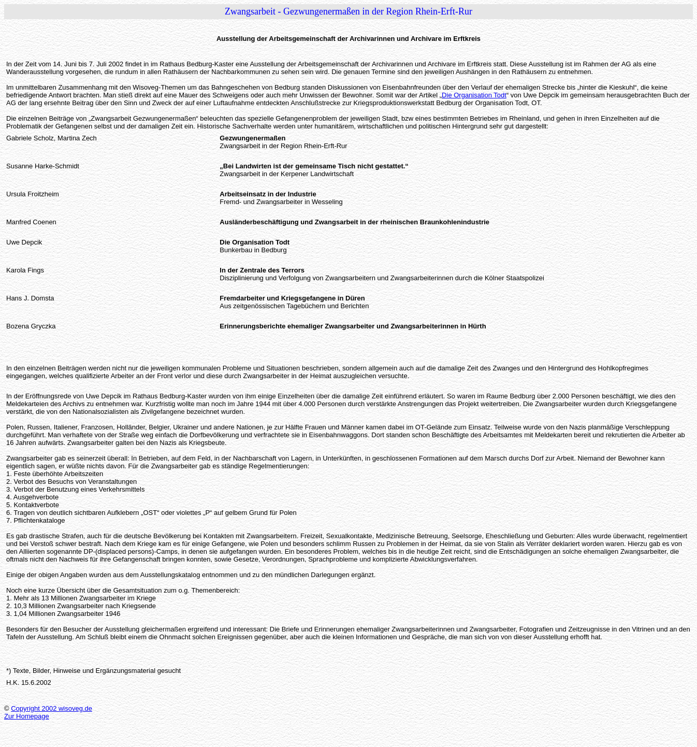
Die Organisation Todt (474, 95)
